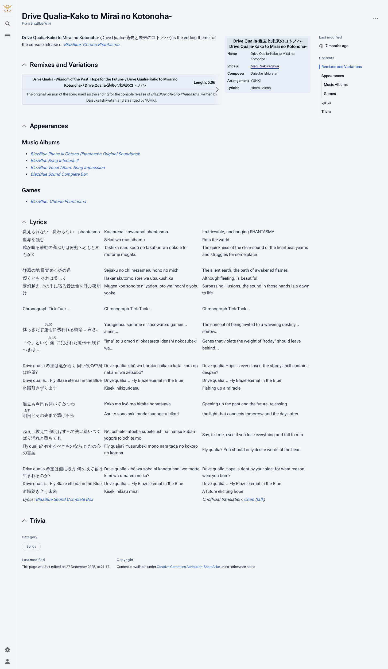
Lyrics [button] (38, 222)
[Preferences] (7, 649)
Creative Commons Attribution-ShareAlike (188, 567)
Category (29, 537)
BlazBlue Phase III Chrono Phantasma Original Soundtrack (85, 153)
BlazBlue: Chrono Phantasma (91, 44)
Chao (249, 499)
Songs (31, 546)
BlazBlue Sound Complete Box (59, 174)
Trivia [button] (37, 520)
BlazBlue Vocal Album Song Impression (67, 167)
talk (260, 499)
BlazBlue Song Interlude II (54, 160)
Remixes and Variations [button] (64, 64)
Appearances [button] (49, 126)
